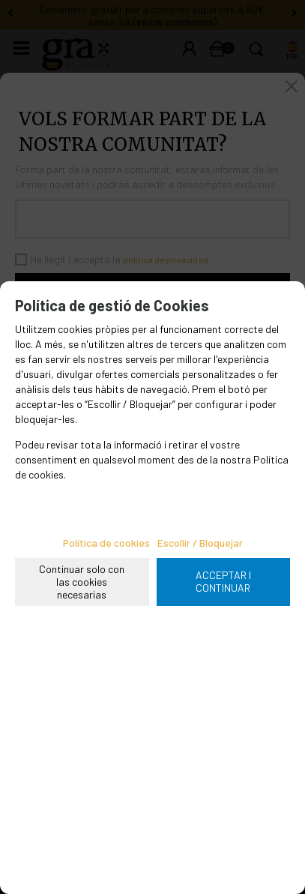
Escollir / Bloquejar (200, 542)
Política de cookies (106, 542)
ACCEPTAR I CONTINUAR (223, 581)
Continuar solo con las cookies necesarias (81, 581)
